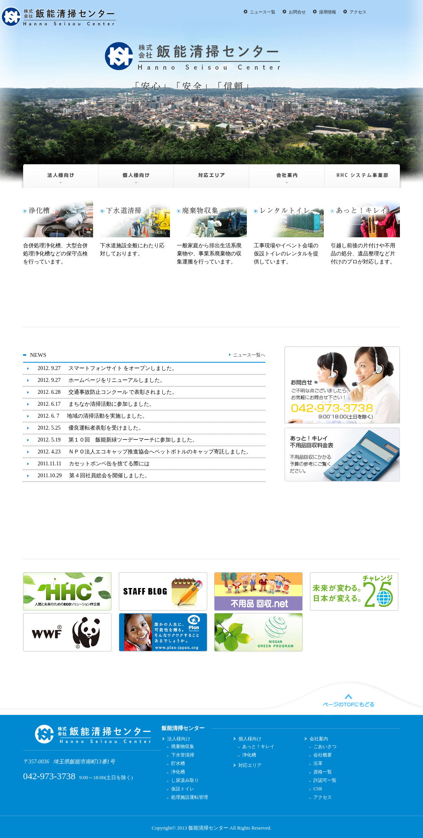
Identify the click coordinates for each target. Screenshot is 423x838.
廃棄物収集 (182, 746)
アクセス (358, 12)
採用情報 (327, 12)
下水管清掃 (182, 755)
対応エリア (211, 173)
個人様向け (136, 173)
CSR (317, 788)
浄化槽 (178, 772)
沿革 (318, 763)
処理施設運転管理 (189, 797)
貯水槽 (178, 763)
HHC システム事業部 (364, 173)
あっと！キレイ (258, 746)
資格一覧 (322, 772)
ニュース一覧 (262, 12)
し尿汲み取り (185, 780)
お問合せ (297, 12)
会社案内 (286, 173)
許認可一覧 (324, 780)
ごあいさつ (324, 746)
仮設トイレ (182, 788)
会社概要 (322, 755)
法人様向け (59, 173)
